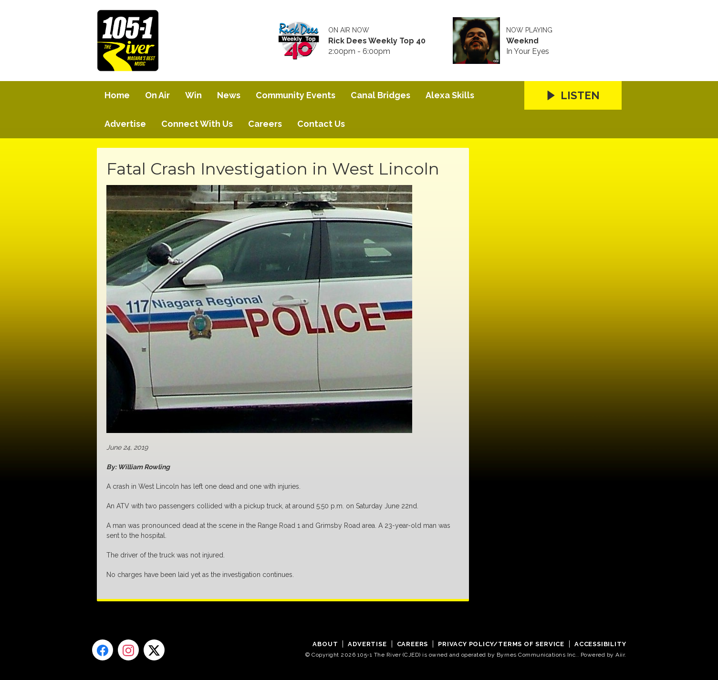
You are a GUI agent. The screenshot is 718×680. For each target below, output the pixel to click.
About (325, 644)
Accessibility (600, 644)
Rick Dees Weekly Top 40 (377, 41)
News (228, 95)
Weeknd (522, 41)
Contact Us (321, 124)
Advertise (125, 124)
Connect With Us (197, 124)
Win (193, 95)
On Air (157, 95)
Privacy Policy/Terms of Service (501, 644)
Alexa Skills (450, 95)
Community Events (295, 95)
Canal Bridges (380, 95)
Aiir (619, 654)
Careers (265, 124)
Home (117, 95)
